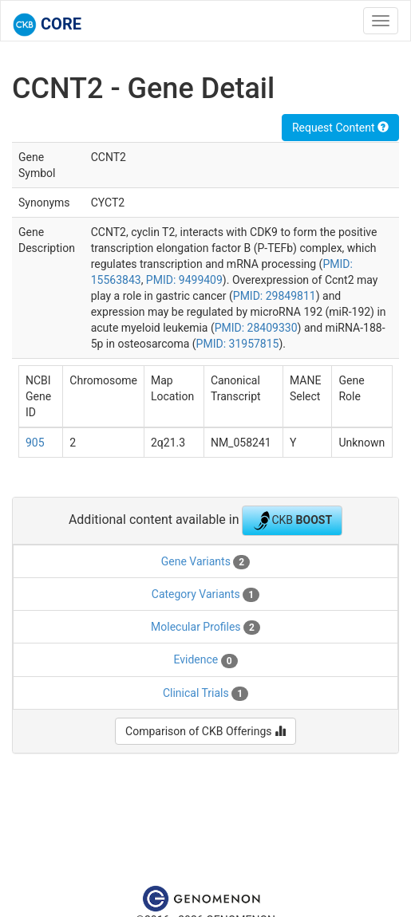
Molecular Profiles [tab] (205, 627)
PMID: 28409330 (256, 327)
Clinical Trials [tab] (205, 694)
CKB (292, 520)
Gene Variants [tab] (205, 562)
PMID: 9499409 (184, 280)
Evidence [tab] (205, 660)
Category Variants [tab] (205, 595)
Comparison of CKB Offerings (205, 731)
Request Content (340, 127)
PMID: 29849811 (274, 295)
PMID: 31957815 (237, 343)
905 (35, 442)
